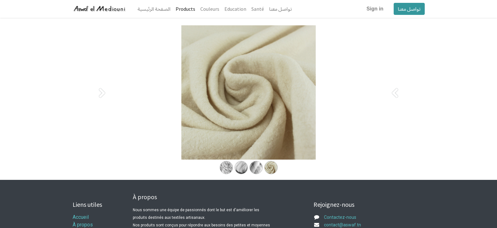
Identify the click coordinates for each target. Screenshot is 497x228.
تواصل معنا (408, 9)
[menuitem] (154, 9)
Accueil (81, 217)
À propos (83, 225)
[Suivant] (395, 102)
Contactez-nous (340, 217)
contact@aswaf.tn (342, 224)
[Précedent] (102, 102)
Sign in (374, 8)
